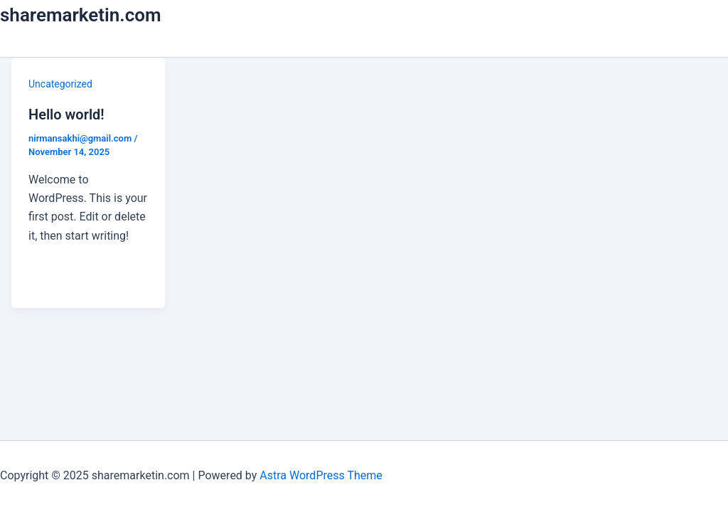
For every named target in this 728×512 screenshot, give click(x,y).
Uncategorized (60, 84)
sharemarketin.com (80, 15)
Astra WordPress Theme (320, 475)
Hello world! (66, 114)
